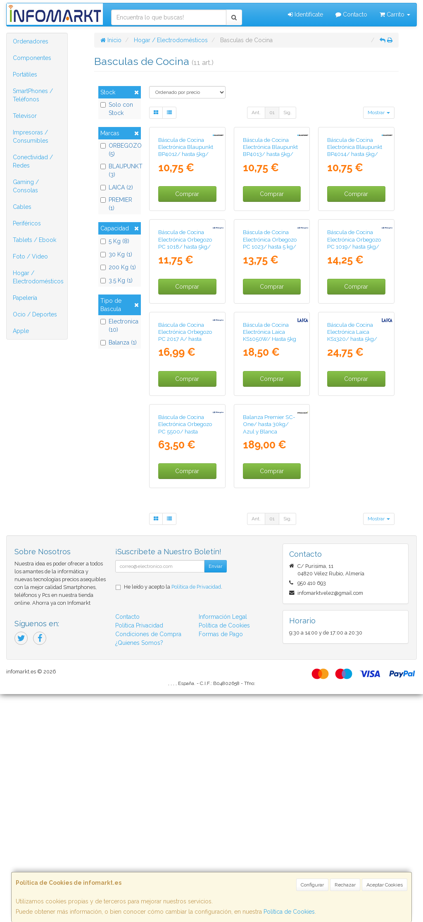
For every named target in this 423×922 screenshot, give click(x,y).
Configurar (312, 885)
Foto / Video (30, 256)
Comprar (187, 251)
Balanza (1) (118, 342)
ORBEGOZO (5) (119, 149)
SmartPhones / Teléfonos (33, 95)
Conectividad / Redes (33, 161)
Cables (22, 207)
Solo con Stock (116, 108)
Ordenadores (30, 41)
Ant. (256, 112)
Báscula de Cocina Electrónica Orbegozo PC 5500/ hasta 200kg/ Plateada (185, 656)
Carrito (395, 14)
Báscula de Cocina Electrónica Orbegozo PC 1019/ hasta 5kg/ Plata (354, 357)
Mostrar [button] (379, 112)
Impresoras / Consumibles (30, 136)
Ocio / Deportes (35, 314)
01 (272, 112)
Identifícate (305, 14)
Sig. (287, 112)
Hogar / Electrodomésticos (38, 277)
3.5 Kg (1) (116, 280)
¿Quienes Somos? (139, 870)
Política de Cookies (289, 911)
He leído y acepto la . (173, 815)
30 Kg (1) (116, 254)
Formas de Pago (221, 862)
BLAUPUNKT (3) (119, 170)
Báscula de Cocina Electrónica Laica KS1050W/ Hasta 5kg (269, 502)
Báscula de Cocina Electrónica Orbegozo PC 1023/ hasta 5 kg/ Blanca (270, 357)
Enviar (215, 794)
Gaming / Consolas (26, 186)
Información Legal (223, 844)
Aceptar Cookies (384, 885)
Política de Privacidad (196, 815)
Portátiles (25, 74)
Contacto (351, 14)
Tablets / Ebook (34, 240)
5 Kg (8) (114, 241)
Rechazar (345, 885)
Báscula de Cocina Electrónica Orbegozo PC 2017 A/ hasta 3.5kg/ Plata (185, 506)
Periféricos (27, 223)
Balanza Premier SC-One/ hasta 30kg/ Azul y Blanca (269, 652)
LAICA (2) (116, 187)
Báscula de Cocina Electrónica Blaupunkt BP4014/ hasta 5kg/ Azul (354, 208)
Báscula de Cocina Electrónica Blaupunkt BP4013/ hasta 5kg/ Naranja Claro (270, 208)
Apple (21, 331)
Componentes (32, 58)
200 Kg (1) (118, 267)
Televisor (25, 116)
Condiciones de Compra (148, 862)
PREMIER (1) (116, 203)
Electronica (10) (119, 325)
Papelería (25, 298)
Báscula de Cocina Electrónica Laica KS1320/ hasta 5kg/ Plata (352, 506)
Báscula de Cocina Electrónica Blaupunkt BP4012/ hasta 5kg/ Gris (185, 208)
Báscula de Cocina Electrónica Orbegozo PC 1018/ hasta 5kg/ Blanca (185, 357)
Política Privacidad (139, 853)
